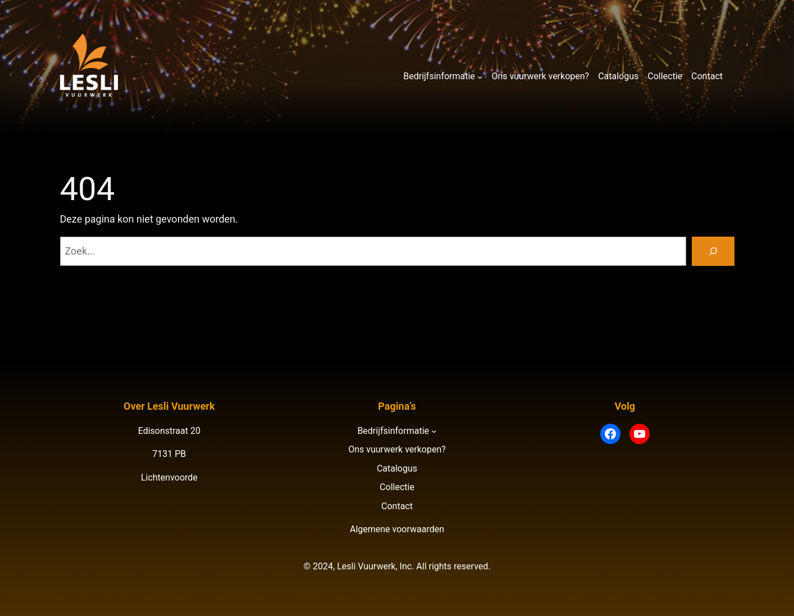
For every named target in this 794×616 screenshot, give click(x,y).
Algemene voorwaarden (397, 529)
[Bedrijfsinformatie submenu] (480, 76)
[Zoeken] (713, 251)
